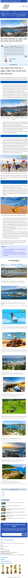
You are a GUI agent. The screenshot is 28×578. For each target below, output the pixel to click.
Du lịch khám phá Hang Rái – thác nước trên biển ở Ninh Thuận (12, 460)
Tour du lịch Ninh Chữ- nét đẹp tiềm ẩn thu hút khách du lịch (12, 394)
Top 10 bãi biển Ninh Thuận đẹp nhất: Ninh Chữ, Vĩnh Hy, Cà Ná (12, 281)
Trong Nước (3, 492)
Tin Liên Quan (14, 260)
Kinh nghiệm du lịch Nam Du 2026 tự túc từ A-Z (13, 505)
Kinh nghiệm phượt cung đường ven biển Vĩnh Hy (10, 482)
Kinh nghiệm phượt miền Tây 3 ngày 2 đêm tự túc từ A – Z (15, 518)
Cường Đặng (12, 59)
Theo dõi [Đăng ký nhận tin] (23, 534)
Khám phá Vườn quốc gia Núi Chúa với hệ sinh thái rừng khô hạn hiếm (14, 416)
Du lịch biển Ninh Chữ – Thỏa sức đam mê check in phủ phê (12, 373)
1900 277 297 (3, 549)
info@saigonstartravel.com (4, 546)
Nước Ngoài (3, 494)
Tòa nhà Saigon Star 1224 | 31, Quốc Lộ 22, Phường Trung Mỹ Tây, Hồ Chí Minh (12, 543)
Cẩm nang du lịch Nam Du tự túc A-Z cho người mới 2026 (15, 502)
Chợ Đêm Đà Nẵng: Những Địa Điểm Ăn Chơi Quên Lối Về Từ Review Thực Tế (16, 509)
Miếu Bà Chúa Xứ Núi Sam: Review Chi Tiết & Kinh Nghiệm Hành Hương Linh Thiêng (16, 516)
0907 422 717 (7, 549)
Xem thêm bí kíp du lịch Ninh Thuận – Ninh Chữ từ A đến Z (14, 252)
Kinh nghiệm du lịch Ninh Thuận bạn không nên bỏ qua (11, 438)
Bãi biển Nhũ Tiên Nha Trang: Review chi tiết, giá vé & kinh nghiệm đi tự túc (15, 513)
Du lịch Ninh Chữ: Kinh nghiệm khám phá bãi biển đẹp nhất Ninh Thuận (14, 327)
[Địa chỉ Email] (14, 534)
